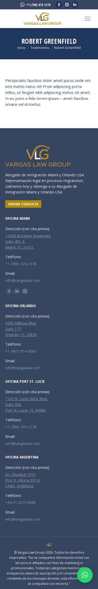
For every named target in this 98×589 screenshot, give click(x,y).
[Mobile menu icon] (87, 19)
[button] (85, 575)
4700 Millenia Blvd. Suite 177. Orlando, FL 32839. (21, 329)
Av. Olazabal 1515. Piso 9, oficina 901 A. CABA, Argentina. (23, 480)
